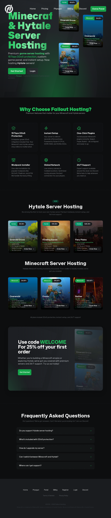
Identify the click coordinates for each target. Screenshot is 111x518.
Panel (46, 490)
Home (33, 9)
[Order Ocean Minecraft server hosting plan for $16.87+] (69, 59)
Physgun (58, 9)
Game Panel (98, 9)
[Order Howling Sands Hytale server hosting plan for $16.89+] (55, 237)
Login (32, 71)
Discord (82, 9)
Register (65, 490)
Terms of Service (48, 495)
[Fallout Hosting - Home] (16, 9)
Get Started (17, 71)
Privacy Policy (63, 495)
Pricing (44, 9)
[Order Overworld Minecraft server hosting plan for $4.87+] (93, 31)
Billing (70, 9)
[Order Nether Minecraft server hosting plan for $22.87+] (88, 293)
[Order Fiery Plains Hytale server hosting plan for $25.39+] (88, 237)
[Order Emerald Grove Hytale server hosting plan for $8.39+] (23, 237)
